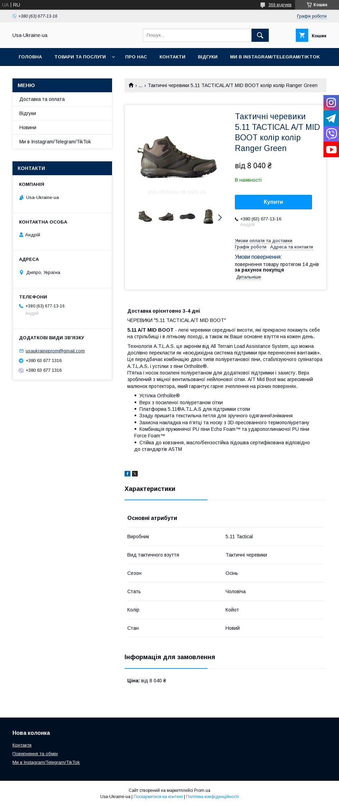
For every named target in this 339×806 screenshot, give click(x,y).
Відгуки (208, 56)
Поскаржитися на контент (158, 796)
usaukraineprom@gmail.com (55, 350)
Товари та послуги (80, 56)
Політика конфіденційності (212, 796)
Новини (27, 127)
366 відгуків (280, 4)
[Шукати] (260, 35)
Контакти (172, 56)
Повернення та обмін (35, 753)
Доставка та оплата (42, 99)
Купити (273, 202)
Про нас (136, 56)
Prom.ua (202, 790)
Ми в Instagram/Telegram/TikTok (275, 56)
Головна (30, 56)
